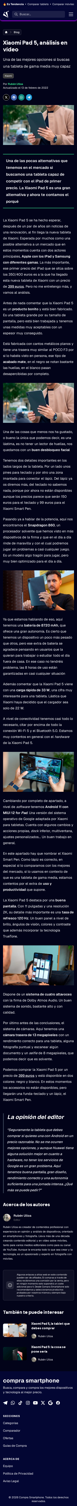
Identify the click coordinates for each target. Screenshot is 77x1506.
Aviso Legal (11, 1481)
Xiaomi (8, 75)
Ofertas (8, 1438)
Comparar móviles (63, 4)
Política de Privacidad (18, 1474)
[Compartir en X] (6, 97)
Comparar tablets (38, 4)
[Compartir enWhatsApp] (21, 97)
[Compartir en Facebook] (14, 97)
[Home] (6, 14)
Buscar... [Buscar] (25, 14)
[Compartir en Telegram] (29, 97)
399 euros (16, 286)
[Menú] (71, 14)
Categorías (10, 1423)
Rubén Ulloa (15, 84)
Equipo (8, 1466)
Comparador (11, 1431)
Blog (17, 32)
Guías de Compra (15, 1446)
